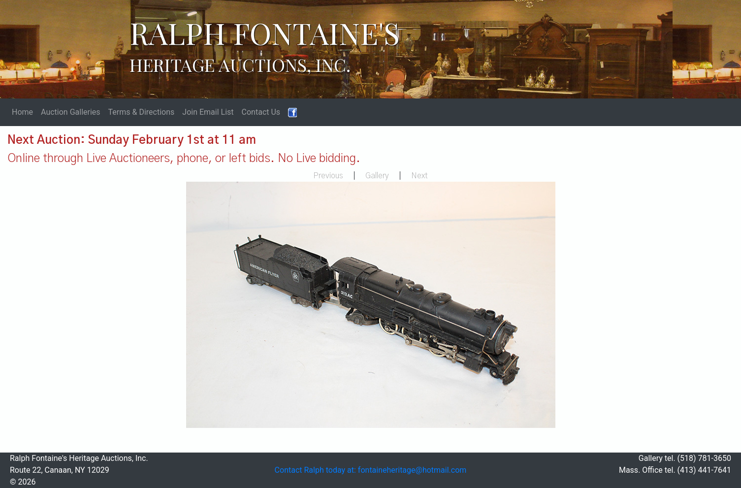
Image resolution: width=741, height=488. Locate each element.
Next (419, 176)
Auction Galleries (70, 112)
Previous (328, 176)
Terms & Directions (141, 112)
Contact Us (261, 112)
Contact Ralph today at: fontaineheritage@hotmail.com (371, 470)
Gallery (377, 176)
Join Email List (207, 112)
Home (22, 112)
